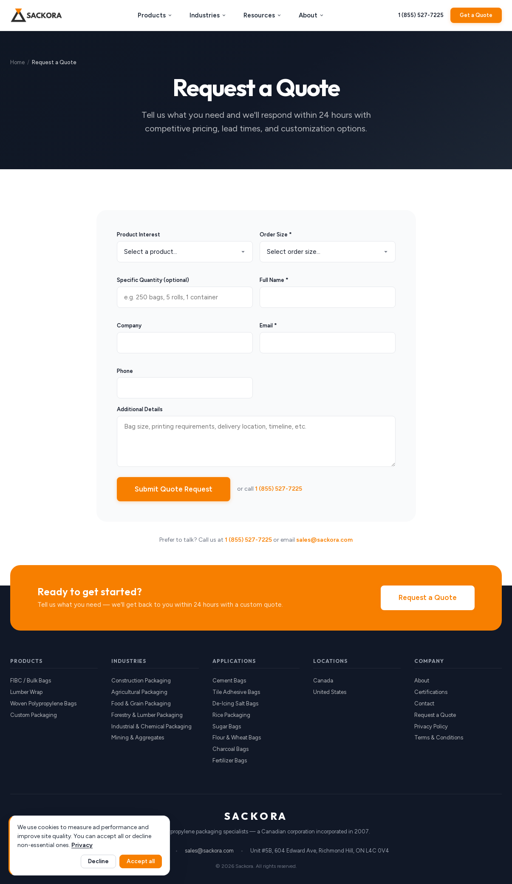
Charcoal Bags (230, 749)
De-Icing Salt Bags (235, 703)
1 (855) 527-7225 (421, 15)
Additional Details (140, 409)
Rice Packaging (231, 715)
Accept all (141, 861)
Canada (323, 680)
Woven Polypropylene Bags (43, 703)
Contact (424, 703)
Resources (262, 15)
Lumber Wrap (26, 692)
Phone (125, 371)
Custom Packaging (33, 715)
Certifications (430, 692)
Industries (208, 15)
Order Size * (276, 234)
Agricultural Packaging (139, 692)
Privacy (82, 845)
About (311, 15)
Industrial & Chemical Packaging (151, 726)
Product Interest (138, 234)
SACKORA (256, 816)
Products (155, 15)
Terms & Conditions (438, 737)
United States (329, 692)
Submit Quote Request (173, 489)
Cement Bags (229, 680)
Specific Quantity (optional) (153, 280)
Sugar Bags (226, 726)
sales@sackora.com (324, 539)
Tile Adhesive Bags (236, 692)
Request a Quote (428, 597)
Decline (98, 861)
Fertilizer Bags (229, 760)
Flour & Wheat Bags (236, 737)
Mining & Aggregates (137, 737)
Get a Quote (476, 15)
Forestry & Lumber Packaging (147, 715)
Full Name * (274, 280)
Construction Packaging (141, 680)
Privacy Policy (431, 726)
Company (129, 325)
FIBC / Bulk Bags (30, 680)
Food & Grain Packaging (141, 703)
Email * (268, 325)
